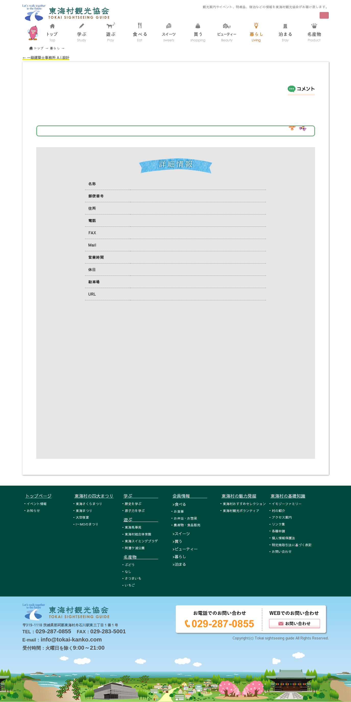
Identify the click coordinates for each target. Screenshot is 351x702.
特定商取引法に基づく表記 (292, 545)
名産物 (141, 557)
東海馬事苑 (133, 527)
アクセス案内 (282, 517)
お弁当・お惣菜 (185, 518)
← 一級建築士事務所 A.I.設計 (45, 57)
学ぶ (141, 496)
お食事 (179, 511)
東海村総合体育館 (138, 534)
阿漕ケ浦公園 (135, 548)
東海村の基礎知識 (288, 496)
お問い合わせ (282, 551)
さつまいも (133, 578)
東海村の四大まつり (94, 496)
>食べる (179, 504)
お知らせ (33, 510)
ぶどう (130, 565)
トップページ (39, 496)
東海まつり (84, 510)
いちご (130, 585)
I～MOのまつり (87, 524)
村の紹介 (278, 510)
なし (128, 571)
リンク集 (278, 524)
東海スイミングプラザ (141, 541)
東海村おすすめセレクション (244, 503)
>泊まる (179, 564)
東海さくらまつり (89, 503)
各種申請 (278, 531)
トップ (39, 48)
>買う (177, 541)
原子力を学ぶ (135, 510)
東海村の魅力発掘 (239, 496)
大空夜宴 (82, 517)
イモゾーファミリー (287, 503)
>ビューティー (185, 549)
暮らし (55, 48)
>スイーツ (181, 533)
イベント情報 (37, 503)
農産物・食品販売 (187, 525)
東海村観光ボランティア (241, 510)
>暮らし (179, 556)
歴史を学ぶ (133, 503)
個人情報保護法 (283, 538)
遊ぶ (141, 520)
